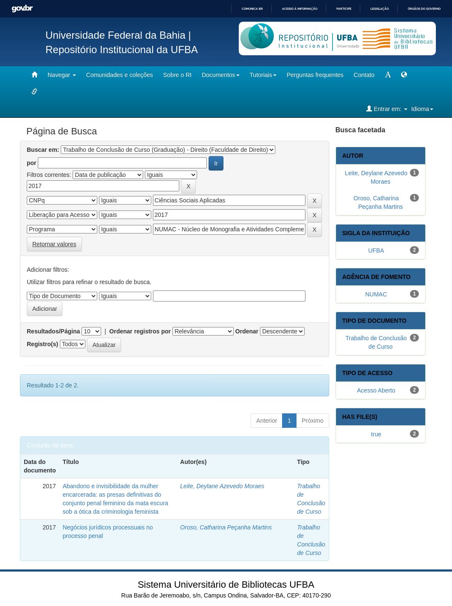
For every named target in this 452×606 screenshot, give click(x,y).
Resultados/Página (53, 331)
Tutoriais (263, 74)
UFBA (376, 250)
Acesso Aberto (376, 390)
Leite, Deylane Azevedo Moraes (222, 486)
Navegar (62, 74)
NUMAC (376, 294)
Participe (343, 9)
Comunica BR (252, 9)
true (376, 434)
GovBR (22, 9)
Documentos (221, 74)
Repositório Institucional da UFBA (121, 49)
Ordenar (246, 331)
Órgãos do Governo (424, 9)
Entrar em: (386, 108)
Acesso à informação (299, 9)
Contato (364, 74)
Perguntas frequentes (315, 74)
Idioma (422, 108)
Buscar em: (43, 149)
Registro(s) (42, 344)
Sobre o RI (177, 74)
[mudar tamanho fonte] (388, 74)
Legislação (379, 9)
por (32, 162)
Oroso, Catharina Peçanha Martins (226, 527)
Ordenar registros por (140, 331)
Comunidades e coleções (119, 74)
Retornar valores (54, 244)
